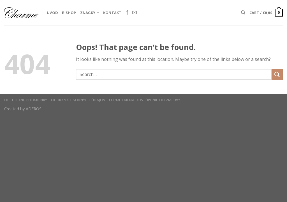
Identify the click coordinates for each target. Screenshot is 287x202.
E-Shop (69, 12)
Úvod (52, 12)
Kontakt (112, 12)
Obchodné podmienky (25, 100)
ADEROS (33, 108)
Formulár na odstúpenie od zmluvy (144, 100)
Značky (89, 12)
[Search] (243, 12)
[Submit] (277, 74)
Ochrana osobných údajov (78, 100)
